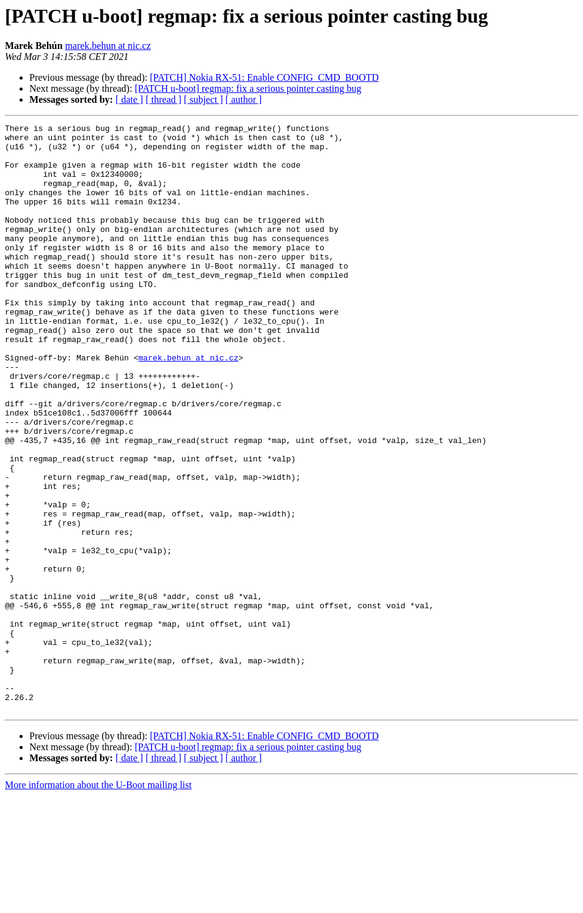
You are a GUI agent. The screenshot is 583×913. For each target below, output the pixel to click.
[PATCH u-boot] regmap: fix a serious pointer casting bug (247, 88)
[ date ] (129, 99)
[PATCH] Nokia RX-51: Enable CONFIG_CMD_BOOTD (264, 77)
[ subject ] (203, 99)
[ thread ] (163, 99)
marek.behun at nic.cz (107, 45)
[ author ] (244, 99)
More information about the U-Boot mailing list (98, 902)
